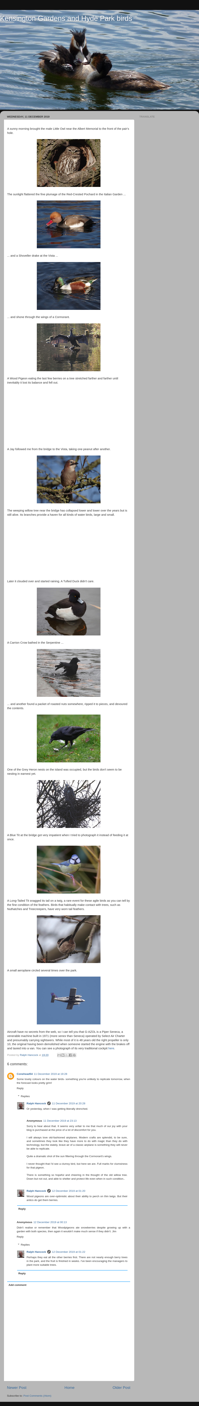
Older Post (121, 1387)
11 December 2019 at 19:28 (50, 1073)
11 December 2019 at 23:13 (60, 1120)
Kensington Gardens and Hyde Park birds (66, 18)
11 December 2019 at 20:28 (68, 1103)
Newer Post (16, 1387)
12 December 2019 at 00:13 (50, 1222)
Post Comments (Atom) (37, 1395)
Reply (20, 1088)
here (111, 1048)
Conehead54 (25, 1073)
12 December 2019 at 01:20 (68, 1190)
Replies (25, 1096)
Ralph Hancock (36, 1103)
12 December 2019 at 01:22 (68, 1251)
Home (69, 1387)
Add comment (17, 1284)
